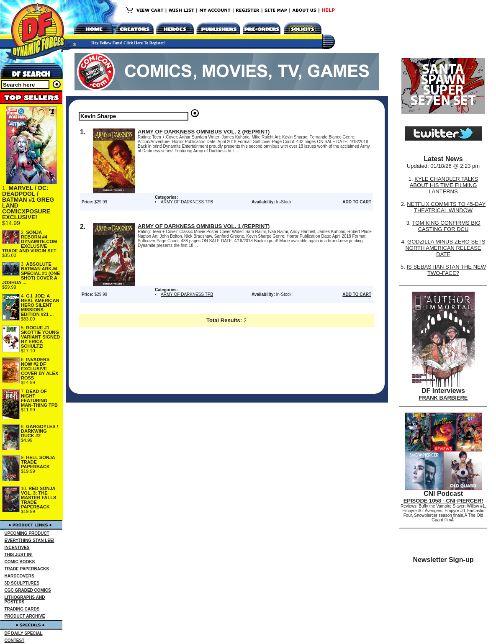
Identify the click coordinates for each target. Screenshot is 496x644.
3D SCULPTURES (22, 583)
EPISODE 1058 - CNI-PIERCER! (443, 501)
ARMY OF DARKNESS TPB (187, 202)
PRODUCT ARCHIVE (25, 616)
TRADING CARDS (22, 609)
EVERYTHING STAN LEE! (29, 540)
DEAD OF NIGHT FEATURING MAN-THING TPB (39, 398)
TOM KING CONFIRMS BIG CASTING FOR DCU (446, 226)
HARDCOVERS (19, 576)
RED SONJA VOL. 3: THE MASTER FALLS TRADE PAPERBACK (38, 497)
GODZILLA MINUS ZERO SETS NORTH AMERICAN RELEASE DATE (445, 248)
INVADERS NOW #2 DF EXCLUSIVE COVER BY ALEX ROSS (39, 368)
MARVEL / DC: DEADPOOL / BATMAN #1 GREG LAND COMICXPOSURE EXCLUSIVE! (28, 203)
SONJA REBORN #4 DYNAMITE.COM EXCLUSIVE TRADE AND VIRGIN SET (29, 241)
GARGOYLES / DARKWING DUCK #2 (39, 431)
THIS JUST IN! (19, 554)
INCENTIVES (17, 547)
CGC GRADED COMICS (28, 590)
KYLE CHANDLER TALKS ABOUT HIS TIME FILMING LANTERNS (444, 185)
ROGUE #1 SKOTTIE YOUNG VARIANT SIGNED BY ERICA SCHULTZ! (40, 337)
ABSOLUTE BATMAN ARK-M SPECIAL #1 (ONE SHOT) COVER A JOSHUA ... (31, 273)
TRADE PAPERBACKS (27, 569)
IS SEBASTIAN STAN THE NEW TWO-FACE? (446, 270)
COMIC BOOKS (20, 561)
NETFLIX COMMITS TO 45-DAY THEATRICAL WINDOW (446, 207)
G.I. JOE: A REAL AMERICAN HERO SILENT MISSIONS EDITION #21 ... (40, 305)
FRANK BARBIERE (443, 398)
